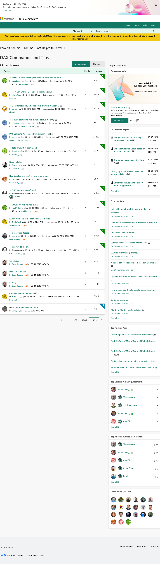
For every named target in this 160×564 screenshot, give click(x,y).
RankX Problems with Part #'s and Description (29, 218)
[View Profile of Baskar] (14, 165)
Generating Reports (20, 232)
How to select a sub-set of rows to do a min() (29, 176)
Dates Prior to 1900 (17, 271)
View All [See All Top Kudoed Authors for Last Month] (115, 481)
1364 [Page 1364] (84, 320)
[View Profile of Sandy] (14, 310)
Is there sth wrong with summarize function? (32, 119)
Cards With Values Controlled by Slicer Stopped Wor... (128, 184)
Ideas (66, 19)
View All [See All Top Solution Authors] (115, 427)
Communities (78, 19)
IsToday (12, 282)
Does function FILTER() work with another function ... (36, 105)
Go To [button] (153, 25)
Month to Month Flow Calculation (126, 310)
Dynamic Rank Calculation (122, 232)
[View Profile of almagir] (15, 109)
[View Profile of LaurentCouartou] (27, 126)
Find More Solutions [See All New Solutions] (115, 318)
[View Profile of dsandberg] (16, 81)
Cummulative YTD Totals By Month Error (129, 242)
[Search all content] (125, 30)
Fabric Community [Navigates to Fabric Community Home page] (28, 18)
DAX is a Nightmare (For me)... (124, 252)
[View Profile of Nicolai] (15, 179)
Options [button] (96, 64)
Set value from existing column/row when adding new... (37, 77)
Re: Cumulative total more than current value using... (134, 367)
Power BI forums (10, 48)
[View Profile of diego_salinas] (14, 253)
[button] (81, 64)
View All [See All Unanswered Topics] (115, 191)
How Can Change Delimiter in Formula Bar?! (32, 91)
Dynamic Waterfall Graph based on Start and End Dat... (129, 150)
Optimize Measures (119, 300)
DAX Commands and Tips (122, 216)
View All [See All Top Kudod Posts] (115, 372)
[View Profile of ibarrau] (17, 196)
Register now (82, 38)
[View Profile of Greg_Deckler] (14, 239)
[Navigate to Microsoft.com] (7, 18)
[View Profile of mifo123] (15, 296)
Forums (43, 19)
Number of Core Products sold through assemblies (133, 262)
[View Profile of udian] (14, 137)
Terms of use (141, 546)
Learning (100, 19)
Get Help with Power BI (51, 48)
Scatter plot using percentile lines (129, 160)
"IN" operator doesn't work (24, 190)
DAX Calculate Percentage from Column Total (29, 133)
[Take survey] (119, 120)
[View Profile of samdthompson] (26, 211)
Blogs (90, 19)
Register (127, 25)
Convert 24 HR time (21, 246)
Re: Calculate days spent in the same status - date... (133, 361)
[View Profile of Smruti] (14, 300)
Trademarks (154, 546)
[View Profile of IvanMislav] (16, 208)
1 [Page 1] (61, 320)
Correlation (14, 261)
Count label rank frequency (21, 293)
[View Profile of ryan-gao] (15, 123)
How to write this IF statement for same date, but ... (134, 290)
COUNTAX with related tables (25, 204)
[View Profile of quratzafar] (13, 182)
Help (145, 25)
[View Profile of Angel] (14, 151)
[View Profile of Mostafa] (15, 95)
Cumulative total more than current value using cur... (134, 222)
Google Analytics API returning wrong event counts (128, 138)
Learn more (8, 10)
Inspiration (55, 19)
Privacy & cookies (126, 546)
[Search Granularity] (83, 30)
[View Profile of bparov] (15, 236)
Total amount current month (24, 147)
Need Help (14, 162)
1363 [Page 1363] (74, 320)
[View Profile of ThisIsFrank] (16, 222)
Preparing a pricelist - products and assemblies (132, 334)
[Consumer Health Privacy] (34, 555)
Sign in (136, 25)
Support (111, 19)
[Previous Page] (56, 320)
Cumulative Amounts (28, 307)
